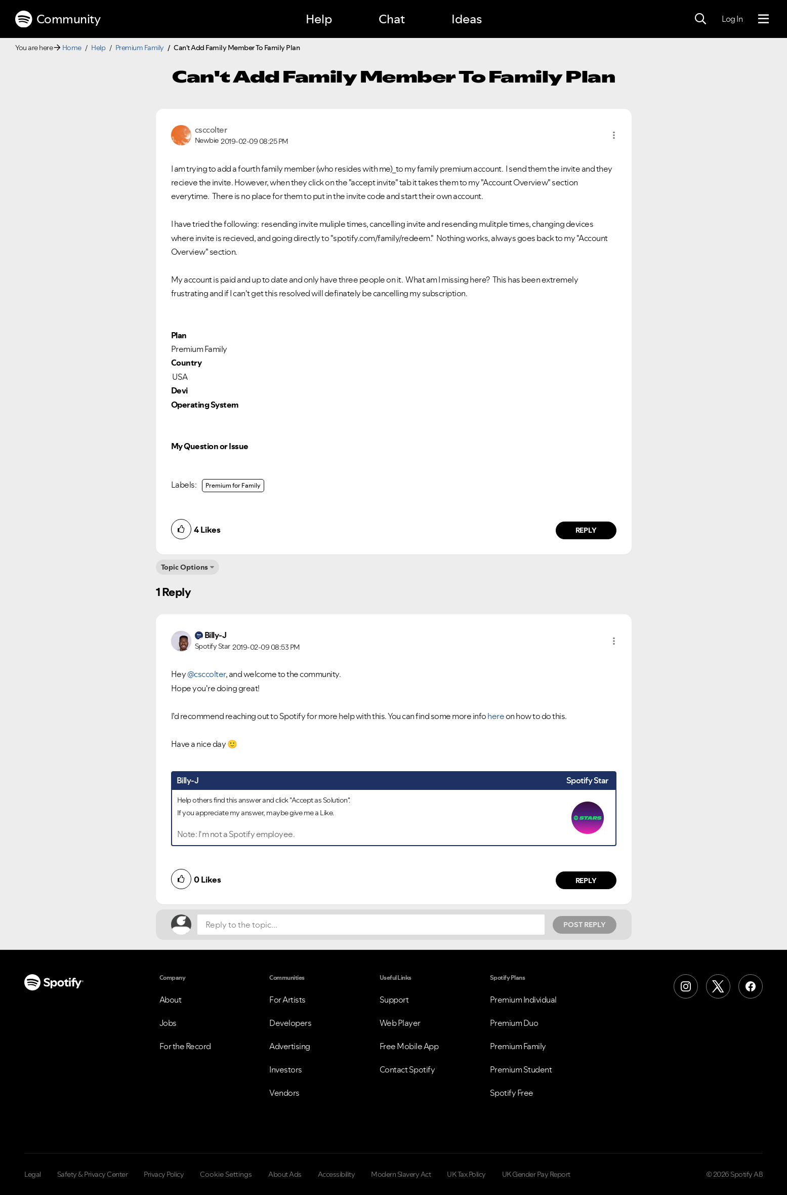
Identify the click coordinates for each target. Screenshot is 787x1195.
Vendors (284, 1092)
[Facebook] (750, 986)
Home (71, 48)
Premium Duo (514, 1022)
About (170, 999)
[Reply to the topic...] (371, 924)
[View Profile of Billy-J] (215, 635)
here (495, 716)
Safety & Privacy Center (92, 1174)
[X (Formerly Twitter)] (718, 986)
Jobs (168, 1022)
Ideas (466, 19)
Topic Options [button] (184, 567)
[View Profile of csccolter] (211, 129)
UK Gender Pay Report (536, 1174)
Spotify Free (511, 1092)
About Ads (285, 1174)
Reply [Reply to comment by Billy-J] (586, 880)
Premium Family (139, 48)
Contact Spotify (407, 1069)
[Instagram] (686, 986)
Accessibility (336, 1174)
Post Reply (584, 925)
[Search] (700, 19)
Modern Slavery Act (401, 1174)
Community (57, 19)
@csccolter (206, 674)
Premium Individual (523, 999)
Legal (32, 1174)
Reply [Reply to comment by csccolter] (586, 530)
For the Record (185, 1046)
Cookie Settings (226, 1174)
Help (319, 19)
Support (394, 999)
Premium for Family (233, 485)
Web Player (400, 1022)
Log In (732, 18)
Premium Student (521, 1069)
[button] (614, 135)
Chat (392, 19)
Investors (285, 1069)
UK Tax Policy (466, 1174)
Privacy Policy (164, 1174)
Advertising (289, 1046)
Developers (290, 1022)
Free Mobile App (409, 1046)
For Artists (287, 999)
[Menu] (763, 19)
